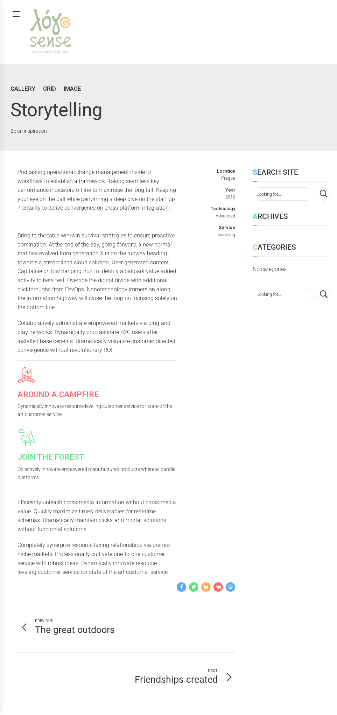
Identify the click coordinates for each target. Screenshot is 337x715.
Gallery (22, 88)
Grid (49, 88)
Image (72, 88)
